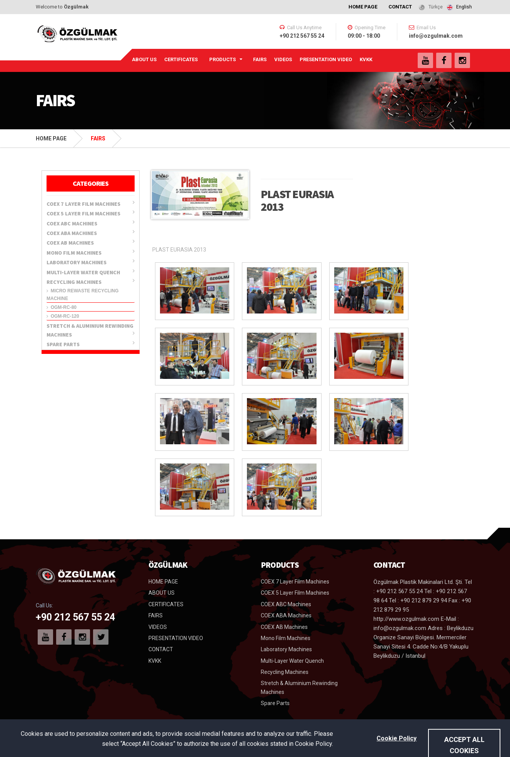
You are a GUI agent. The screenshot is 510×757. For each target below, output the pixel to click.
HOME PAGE (362, 7)
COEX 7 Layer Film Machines (91, 203)
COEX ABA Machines (91, 233)
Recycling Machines (91, 281)
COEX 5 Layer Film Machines (91, 213)
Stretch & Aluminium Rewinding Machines (91, 330)
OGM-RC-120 (63, 316)
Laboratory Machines (91, 262)
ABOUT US (144, 59)
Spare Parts (91, 344)
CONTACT (400, 7)
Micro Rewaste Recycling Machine (82, 294)
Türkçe (435, 7)
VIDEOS (283, 59)
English (464, 7)
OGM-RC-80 (62, 307)
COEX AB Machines (91, 242)
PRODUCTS (222, 59)
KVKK (366, 59)
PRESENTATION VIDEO (326, 59)
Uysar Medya (457, 745)
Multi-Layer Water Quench (91, 272)
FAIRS (260, 59)
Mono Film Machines (91, 252)
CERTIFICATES (181, 59)
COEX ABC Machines (91, 223)
